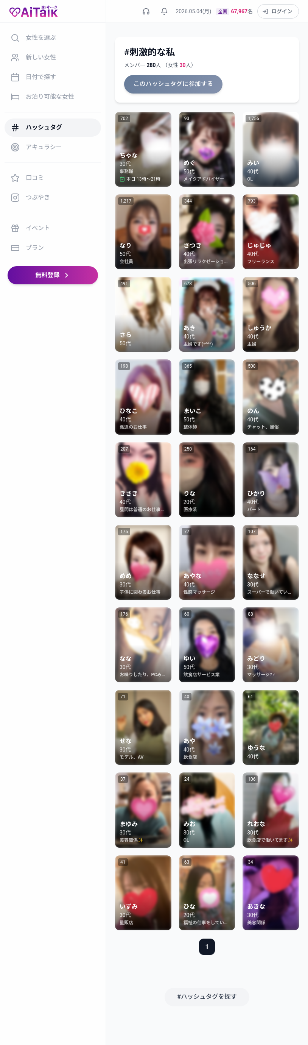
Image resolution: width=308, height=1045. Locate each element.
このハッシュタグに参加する (172, 83)
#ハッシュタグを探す (207, 996)
